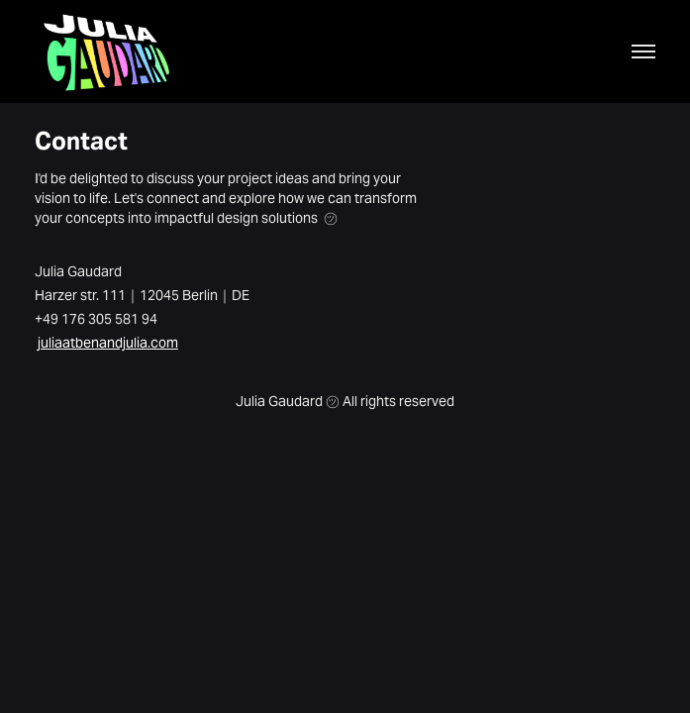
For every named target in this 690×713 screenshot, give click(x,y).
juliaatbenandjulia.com (108, 343)
